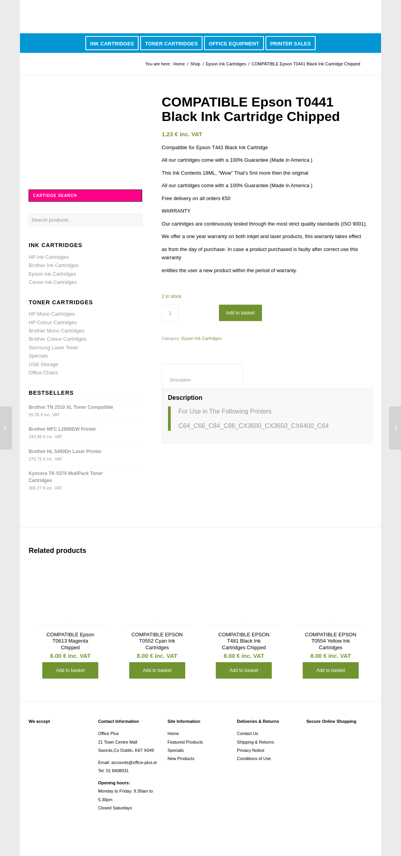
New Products (181, 758)
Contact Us (247, 733)
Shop (195, 63)
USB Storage (43, 364)
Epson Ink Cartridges (226, 63)
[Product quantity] (170, 313)
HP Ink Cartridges (49, 257)
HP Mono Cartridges (52, 314)
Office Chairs (43, 373)
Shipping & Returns (255, 742)
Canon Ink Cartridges (53, 282)
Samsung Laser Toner (53, 347)
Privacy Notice (250, 750)
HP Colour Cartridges (53, 322)
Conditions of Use (254, 758)
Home (178, 63)
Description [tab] (202, 379)
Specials (38, 356)
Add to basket (240, 313)
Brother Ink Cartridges (53, 265)
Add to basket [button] (70, 670)
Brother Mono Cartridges (56, 331)
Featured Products (185, 742)
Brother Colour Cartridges (58, 339)
